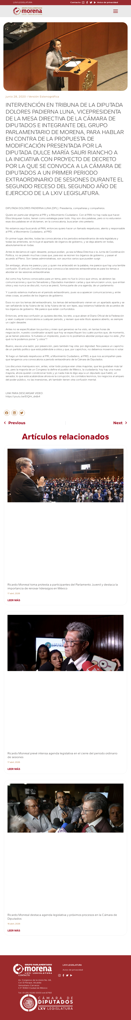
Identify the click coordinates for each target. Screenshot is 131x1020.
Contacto (75, 2)
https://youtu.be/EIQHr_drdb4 (23, 396)
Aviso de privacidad (107, 2)
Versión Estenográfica (43, 96)
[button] (7, 413)
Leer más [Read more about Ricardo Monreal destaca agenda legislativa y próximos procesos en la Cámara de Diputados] (14, 930)
